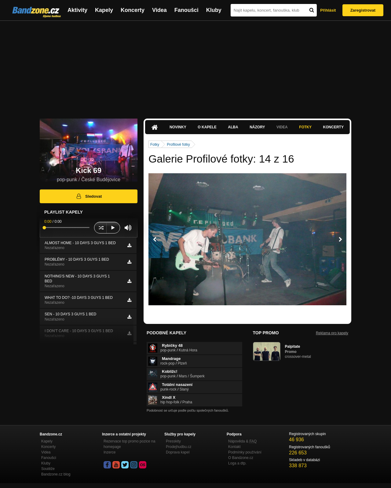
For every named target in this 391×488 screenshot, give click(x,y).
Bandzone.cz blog (55, 474)
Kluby (213, 10)
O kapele (207, 127)
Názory (257, 127)
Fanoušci (186, 10)
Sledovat (88, 196)
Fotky (305, 127)
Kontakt (234, 447)
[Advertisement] (195, 66)
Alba (233, 127)
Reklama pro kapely (332, 333)
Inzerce (109, 452)
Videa (159, 10)
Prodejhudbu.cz (178, 447)
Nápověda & (242, 441)
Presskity (173, 441)
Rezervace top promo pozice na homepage (129, 444)
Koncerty (132, 10)
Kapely (104, 10)
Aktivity (77, 10)
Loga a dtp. (237, 463)
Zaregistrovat (362, 10)
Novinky (178, 127)
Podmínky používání (244, 452)
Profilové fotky (178, 144)
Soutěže (48, 469)
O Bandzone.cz (240, 458)
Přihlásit (328, 10)
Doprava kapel (177, 452)
